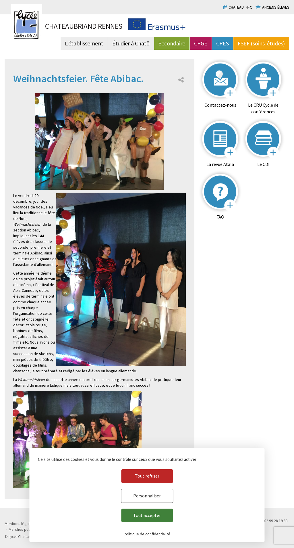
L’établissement (84, 43)
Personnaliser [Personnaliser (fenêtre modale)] (147, 496)
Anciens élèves (275, 7)
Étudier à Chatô (131, 43)
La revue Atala (220, 164)
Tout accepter (147, 515)
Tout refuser (147, 476)
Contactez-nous (220, 105)
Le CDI (263, 164)
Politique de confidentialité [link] (147, 533)
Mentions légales (19, 523)
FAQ (220, 217)
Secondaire (171, 43)
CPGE (200, 43)
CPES (222, 43)
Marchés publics (22, 529)
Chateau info (241, 7)
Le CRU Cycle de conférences (263, 108)
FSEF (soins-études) (261, 43)
